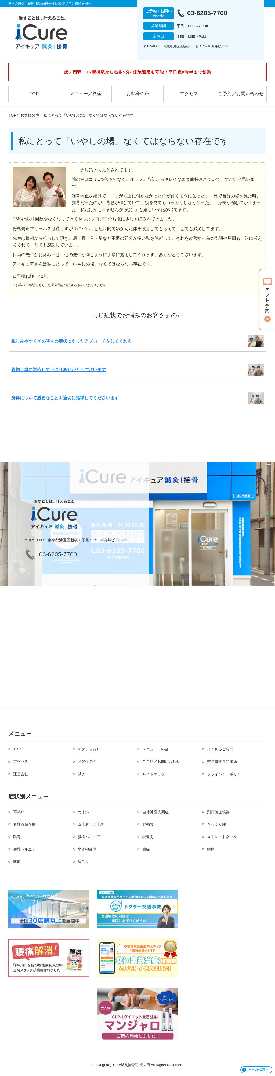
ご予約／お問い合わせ (241, 93)
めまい (83, 812)
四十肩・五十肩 (91, 824)
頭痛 (211, 849)
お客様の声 (137, 93)
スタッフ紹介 (89, 749)
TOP (34, 93)
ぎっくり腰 (216, 824)
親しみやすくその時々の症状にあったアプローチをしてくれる (71, 341)
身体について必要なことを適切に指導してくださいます (65, 397)
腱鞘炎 (148, 824)
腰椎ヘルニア (89, 837)
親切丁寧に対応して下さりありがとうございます (58, 369)
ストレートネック (222, 837)
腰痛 (17, 861)
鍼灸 (81, 774)
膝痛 (146, 849)
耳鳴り (18, 812)
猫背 (17, 837)
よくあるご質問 (220, 749)
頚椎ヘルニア (24, 849)
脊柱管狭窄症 (24, 824)
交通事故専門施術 (222, 761)
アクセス (189, 93)
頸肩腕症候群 (218, 812)
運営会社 (20, 774)
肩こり (83, 861)
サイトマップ (153, 774)
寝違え (148, 837)
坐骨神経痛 (87, 849)
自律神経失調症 (155, 812)
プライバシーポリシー (226, 774)
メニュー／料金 (86, 93)
